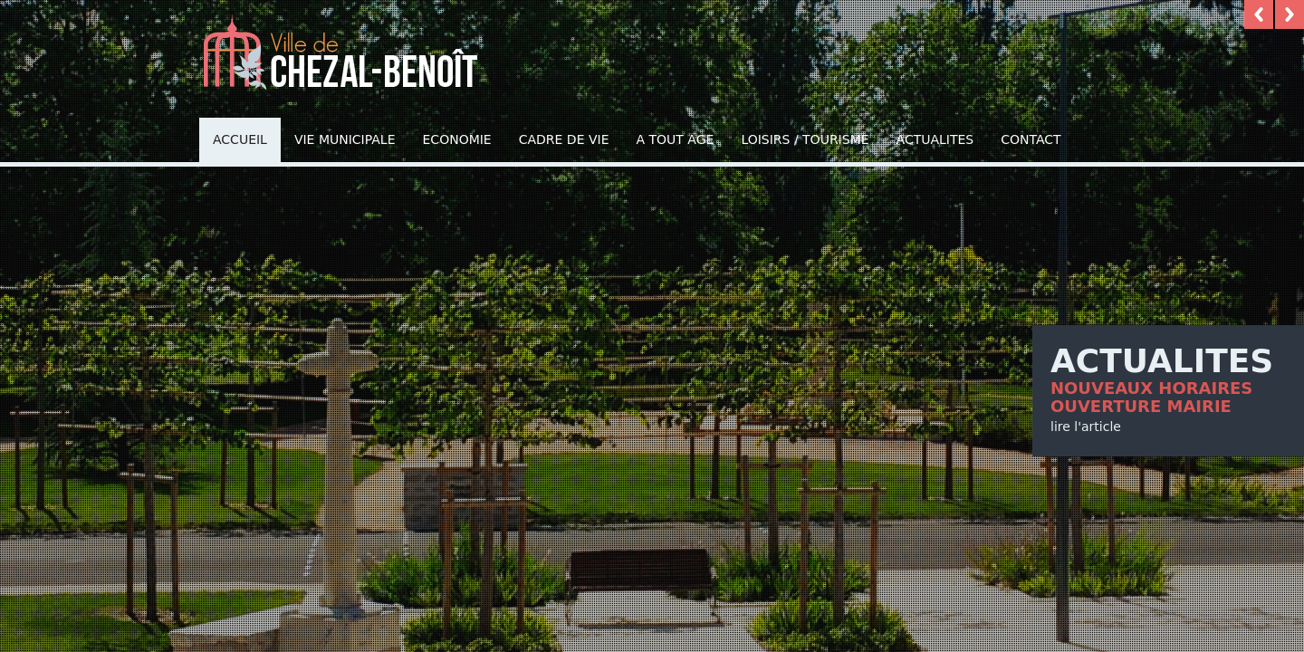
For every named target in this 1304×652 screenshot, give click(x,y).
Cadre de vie (564, 139)
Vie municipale (345, 139)
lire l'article (1085, 426)
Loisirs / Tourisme (804, 139)
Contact (1030, 139)
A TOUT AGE (675, 139)
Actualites (935, 139)
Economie (457, 139)
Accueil (240, 139)
